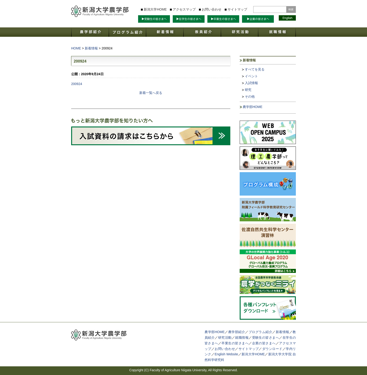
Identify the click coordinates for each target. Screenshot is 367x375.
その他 (250, 96)
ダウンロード (272, 349)
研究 (248, 90)
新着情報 (282, 332)
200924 (76, 84)
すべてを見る (254, 69)
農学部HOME (252, 107)
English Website (226, 354)
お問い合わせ (211, 9)
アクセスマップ (184, 9)
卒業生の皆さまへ (235, 343)
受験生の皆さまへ (265, 337)
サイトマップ (237, 9)
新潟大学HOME (155, 9)
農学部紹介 (236, 332)
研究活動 (225, 337)
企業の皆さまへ (264, 343)
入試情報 (251, 83)
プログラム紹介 (260, 332)
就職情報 (242, 337)
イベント (251, 76)
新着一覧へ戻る (150, 93)
